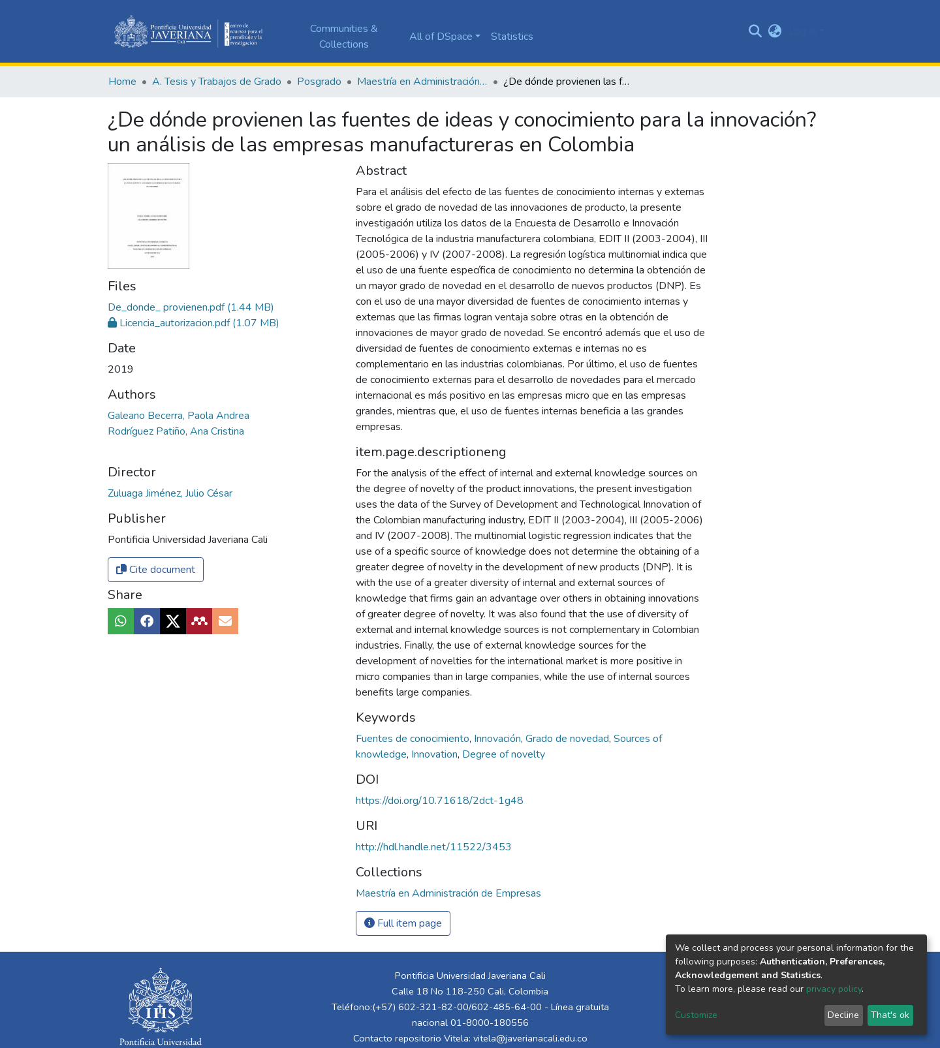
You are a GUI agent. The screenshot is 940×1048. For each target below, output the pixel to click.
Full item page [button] (403, 923)
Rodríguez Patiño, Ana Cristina (176, 431)
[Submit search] (755, 31)
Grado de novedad (568, 739)
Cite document (155, 570)
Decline (843, 1015)
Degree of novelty (503, 754)
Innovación (499, 739)
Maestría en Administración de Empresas (422, 81)
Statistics (512, 36)
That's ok (890, 1015)
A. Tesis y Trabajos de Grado (216, 81)
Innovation (435, 754)
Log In (803, 31)
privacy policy (834, 989)
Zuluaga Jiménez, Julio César (170, 493)
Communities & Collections (344, 37)
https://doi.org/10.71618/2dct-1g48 (440, 801)
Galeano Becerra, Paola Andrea (178, 415)
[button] (775, 31)
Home (122, 81)
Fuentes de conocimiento (414, 739)
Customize (696, 1015)
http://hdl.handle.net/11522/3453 (434, 847)
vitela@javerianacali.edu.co (530, 1038)
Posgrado (319, 81)
